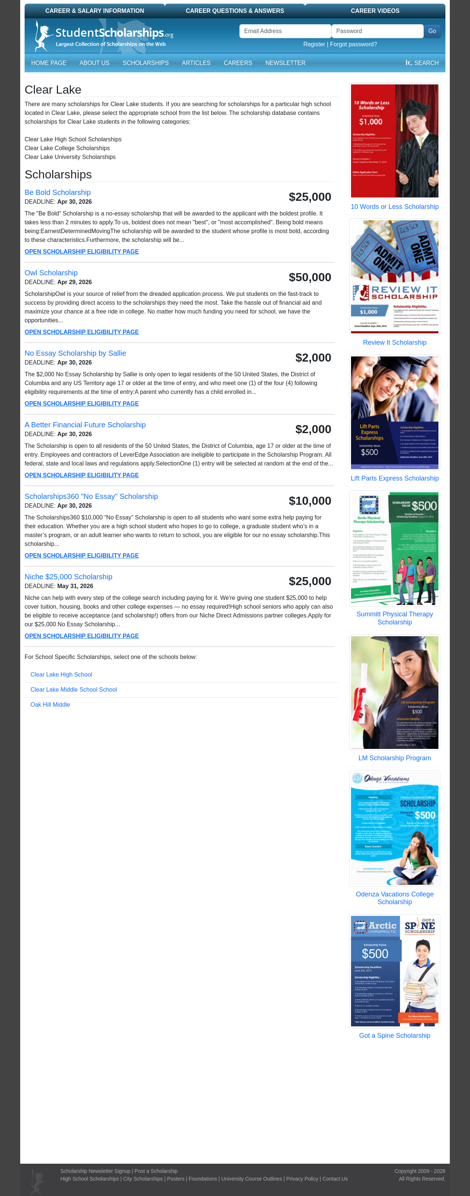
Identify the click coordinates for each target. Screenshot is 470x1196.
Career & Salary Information (94, 11)
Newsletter (285, 63)
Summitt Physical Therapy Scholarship (395, 618)
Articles (196, 63)
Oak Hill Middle (50, 705)
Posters (175, 1179)
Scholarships (146, 63)
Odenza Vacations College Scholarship (395, 898)
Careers (238, 63)
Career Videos (375, 11)
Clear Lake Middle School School (73, 689)
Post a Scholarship (156, 1171)
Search (422, 63)
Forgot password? (353, 44)
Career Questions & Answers (235, 11)
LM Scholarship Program (394, 758)
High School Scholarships (90, 1179)
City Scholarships (143, 1179)
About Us (95, 63)
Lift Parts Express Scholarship (395, 478)
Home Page (48, 63)
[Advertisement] (235, 1102)
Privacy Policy (302, 1179)
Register (314, 44)
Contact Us (335, 1179)
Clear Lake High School (61, 674)
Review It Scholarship (395, 342)
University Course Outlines (251, 1179)
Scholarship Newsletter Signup (96, 1171)
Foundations (203, 1179)
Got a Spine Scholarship (394, 1035)
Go (432, 31)
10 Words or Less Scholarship (395, 206)
